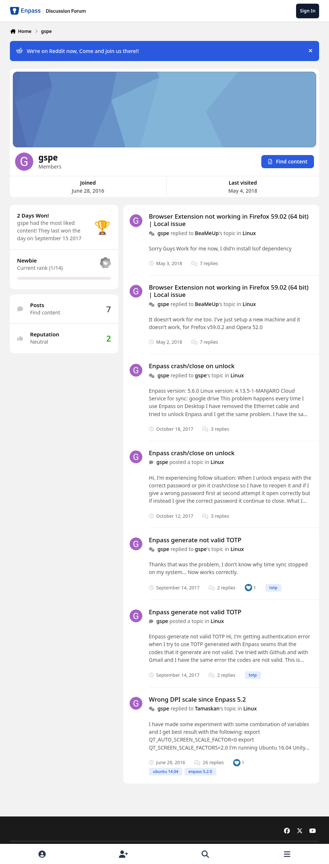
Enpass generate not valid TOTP (195, 539)
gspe (163, 232)
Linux (249, 232)
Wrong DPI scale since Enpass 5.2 (197, 699)
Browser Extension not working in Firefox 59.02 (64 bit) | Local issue (229, 220)
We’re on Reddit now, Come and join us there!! (77, 51)
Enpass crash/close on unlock (192, 366)
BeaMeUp (207, 232)
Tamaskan (207, 708)
